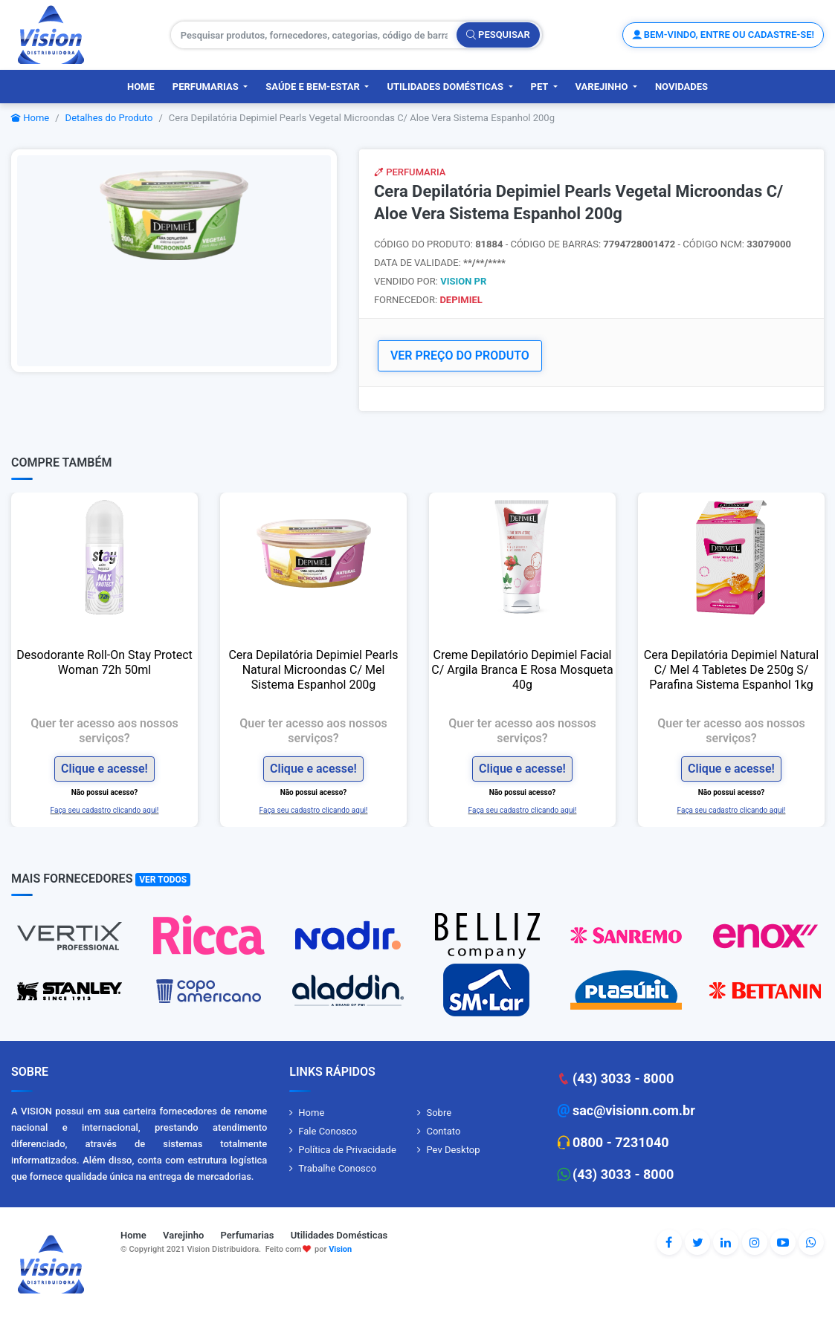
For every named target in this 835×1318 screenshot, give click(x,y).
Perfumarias (207, 86)
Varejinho (603, 86)
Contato (443, 1130)
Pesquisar (498, 34)
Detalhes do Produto (109, 117)
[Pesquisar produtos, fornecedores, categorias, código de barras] (314, 35)
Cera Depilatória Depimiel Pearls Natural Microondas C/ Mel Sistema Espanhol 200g (313, 669)
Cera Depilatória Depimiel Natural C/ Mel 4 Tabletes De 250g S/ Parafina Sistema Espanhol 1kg (731, 669)
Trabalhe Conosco (337, 1167)
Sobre (438, 1111)
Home (141, 86)
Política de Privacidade (347, 1149)
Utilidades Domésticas (446, 86)
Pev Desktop (453, 1149)
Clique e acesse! (104, 768)
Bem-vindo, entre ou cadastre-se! (723, 34)
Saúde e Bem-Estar (313, 86)
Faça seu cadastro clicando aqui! (105, 809)
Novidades (681, 86)
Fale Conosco (327, 1130)
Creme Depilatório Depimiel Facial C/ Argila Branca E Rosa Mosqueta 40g (522, 669)
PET (541, 86)
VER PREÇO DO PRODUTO (459, 355)
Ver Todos (163, 879)
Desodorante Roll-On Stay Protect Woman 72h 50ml (104, 661)
